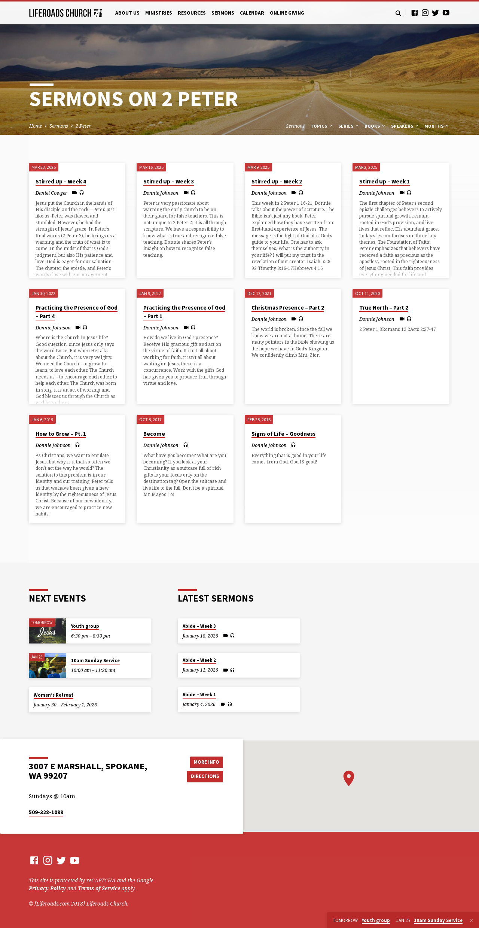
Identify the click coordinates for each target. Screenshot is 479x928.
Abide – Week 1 (199, 694)
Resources (192, 13)
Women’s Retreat (53, 695)
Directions (204, 776)
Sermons (222, 13)
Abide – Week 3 (199, 626)
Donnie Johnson (161, 192)
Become (154, 433)
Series (349, 126)
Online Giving (287, 13)
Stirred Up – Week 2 (276, 181)
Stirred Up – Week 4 (61, 181)
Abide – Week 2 (199, 660)
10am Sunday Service (95, 660)
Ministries (158, 13)
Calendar (252, 13)
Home (35, 126)
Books (375, 126)
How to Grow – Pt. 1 (61, 433)
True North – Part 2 (383, 307)
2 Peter (83, 126)
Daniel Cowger (51, 192)
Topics (322, 126)
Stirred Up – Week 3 (168, 181)
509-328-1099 (46, 812)
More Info (204, 761)
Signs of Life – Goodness (283, 433)
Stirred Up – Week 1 (384, 181)
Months (437, 126)
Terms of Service (99, 888)
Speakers (405, 126)
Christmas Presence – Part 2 (287, 307)
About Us (127, 13)
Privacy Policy (47, 888)
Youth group (85, 626)
